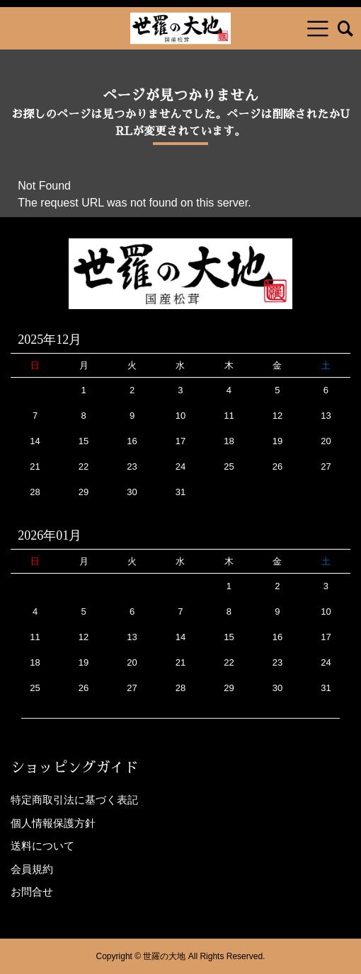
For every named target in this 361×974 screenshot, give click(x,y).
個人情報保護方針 (53, 823)
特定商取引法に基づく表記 (74, 800)
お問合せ (32, 892)
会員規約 (32, 869)
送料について (42, 846)
